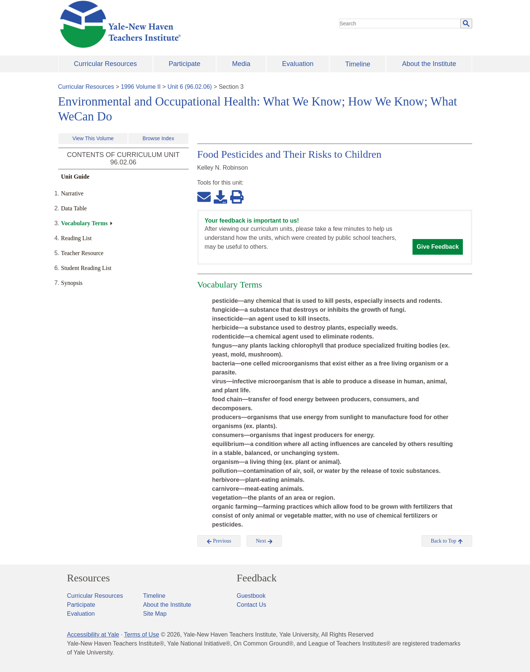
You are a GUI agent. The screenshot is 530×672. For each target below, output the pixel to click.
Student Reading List (86, 268)
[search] (400, 23)
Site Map (155, 613)
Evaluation (297, 63)
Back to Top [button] (446, 541)
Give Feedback (438, 247)
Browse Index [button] (158, 138)
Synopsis (72, 283)
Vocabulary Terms (84, 223)
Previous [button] (219, 541)
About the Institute (429, 63)
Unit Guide (75, 176)
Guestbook (251, 596)
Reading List (76, 238)
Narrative (72, 193)
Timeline (357, 64)
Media (241, 63)
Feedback (257, 578)
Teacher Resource (82, 253)
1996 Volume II (141, 87)
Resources (88, 578)
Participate (184, 63)
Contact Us (251, 605)
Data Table (74, 208)
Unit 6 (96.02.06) (189, 87)
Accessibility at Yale (93, 634)
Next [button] (264, 541)
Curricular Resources (105, 63)
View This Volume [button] (93, 138)
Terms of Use (141, 634)
